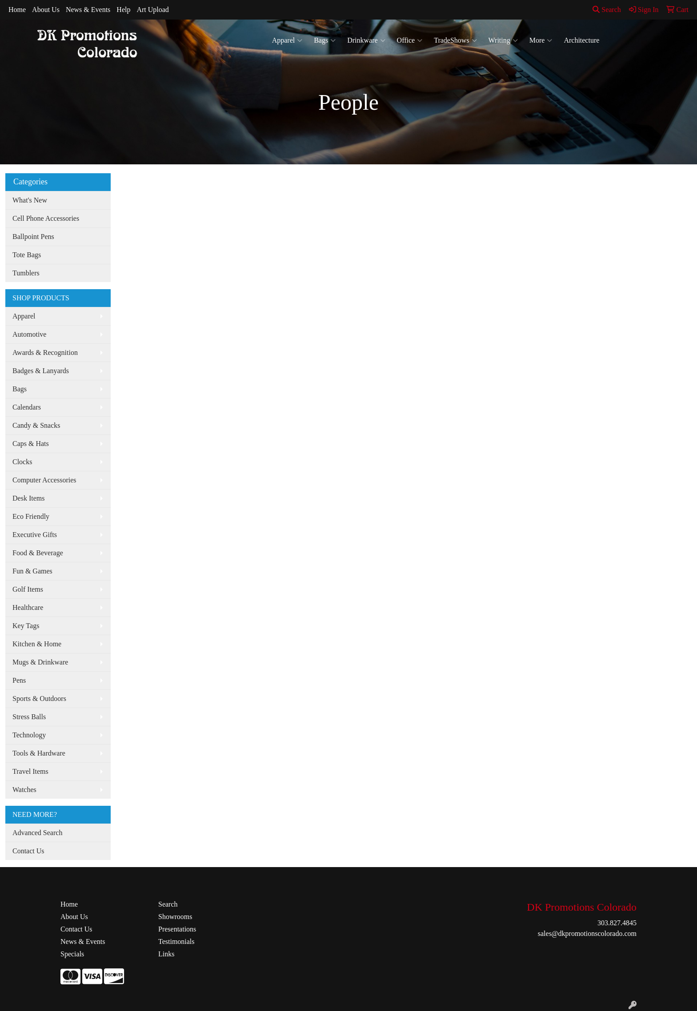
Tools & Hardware (38, 753)
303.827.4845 (617, 923)
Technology (29, 735)
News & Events (88, 9)
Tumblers (26, 273)
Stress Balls (29, 716)
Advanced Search (37, 832)
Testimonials (176, 941)
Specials (72, 954)
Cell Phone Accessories (45, 218)
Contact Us (28, 851)
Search (607, 9)
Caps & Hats (30, 443)
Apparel (287, 40)
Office (410, 40)
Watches (24, 789)
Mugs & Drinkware (40, 662)
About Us (46, 9)
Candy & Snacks (36, 425)
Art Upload (152, 9)
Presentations (177, 929)
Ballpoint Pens (33, 236)
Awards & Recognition (45, 352)
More (541, 40)
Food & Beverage (37, 553)
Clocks (22, 462)
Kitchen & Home (36, 644)
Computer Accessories (44, 480)
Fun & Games (32, 571)
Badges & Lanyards (40, 370)
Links (166, 954)
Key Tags (25, 625)
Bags (325, 40)
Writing (503, 40)
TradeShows (455, 40)
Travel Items (30, 771)
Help (123, 9)
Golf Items (27, 589)
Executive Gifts (34, 534)
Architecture (581, 40)
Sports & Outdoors (39, 698)
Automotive (29, 334)
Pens (19, 680)
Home (17, 9)
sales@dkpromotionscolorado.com (587, 933)
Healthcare (27, 607)
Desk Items (28, 498)
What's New (29, 200)
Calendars (26, 407)
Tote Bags (26, 255)
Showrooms (175, 916)
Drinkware (366, 40)
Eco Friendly (30, 516)
